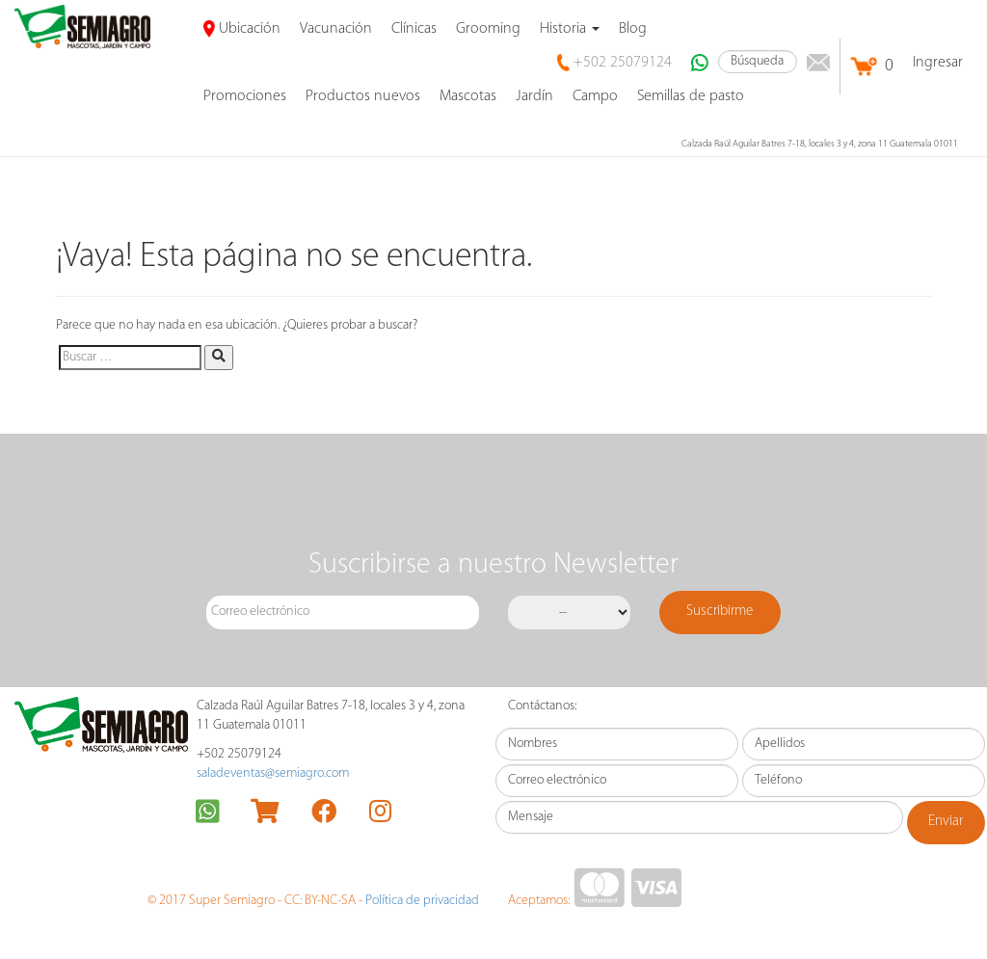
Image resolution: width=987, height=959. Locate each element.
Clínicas (414, 29)
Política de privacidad (422, 900)
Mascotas (468, 96)
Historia (570, 29)
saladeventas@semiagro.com (273, 773)
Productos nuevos (363, 96)
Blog (633, 29)
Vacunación (336, 29)
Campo (595, 96)
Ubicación (242, 29)
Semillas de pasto (690, 96)
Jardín (534, 96)
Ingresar (938, 62)
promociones (244, 96)
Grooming (488, 29)
